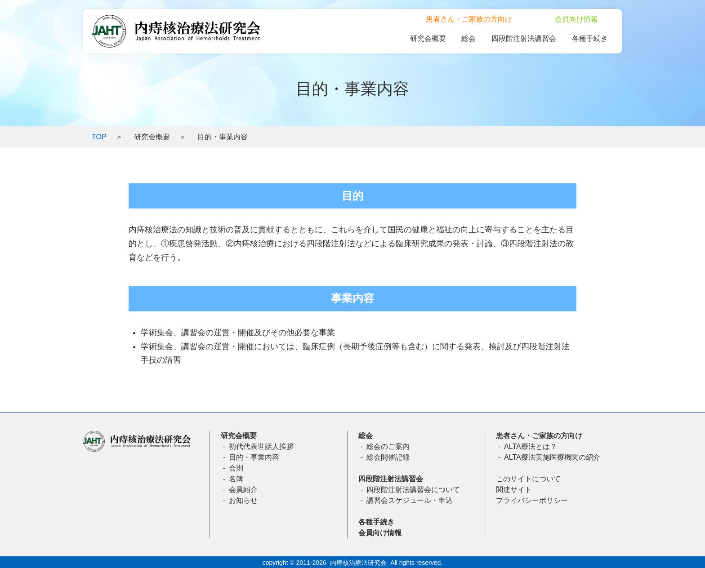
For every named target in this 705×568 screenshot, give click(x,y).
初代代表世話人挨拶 (261, 446)
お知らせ (243, 500)
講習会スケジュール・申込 (409, 500)
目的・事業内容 (254, 457)
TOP (99, 137)
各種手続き (376, 522)
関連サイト (514, 489)
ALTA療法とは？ (530, 446)
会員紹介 (243, 489)
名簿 (236, 479)
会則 (236, 468)
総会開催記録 (388, 457)
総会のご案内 (388, 446)
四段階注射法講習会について (413, 489)
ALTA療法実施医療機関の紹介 (552, 457)
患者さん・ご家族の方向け (539, 435)
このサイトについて (528, 479)
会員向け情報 (380, 533)
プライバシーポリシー (532, 500)
